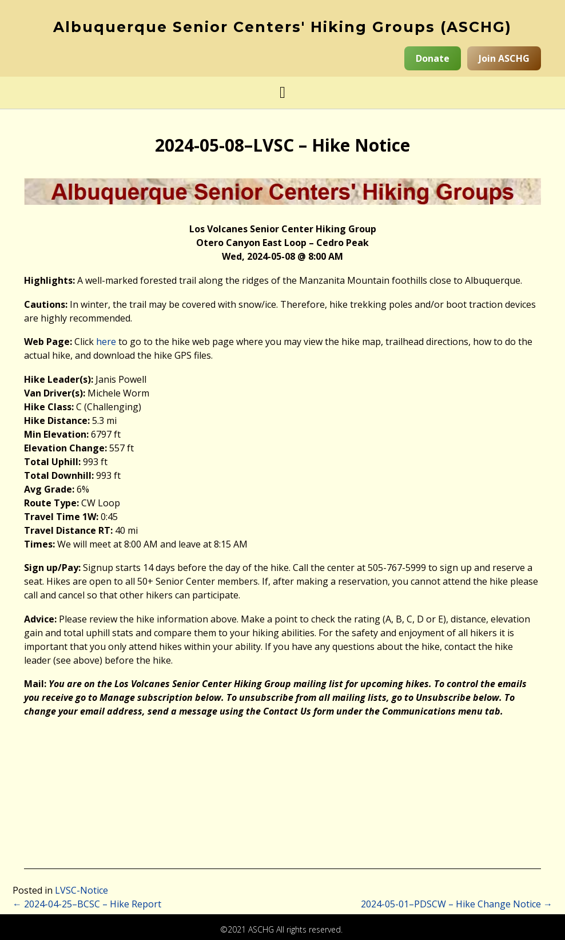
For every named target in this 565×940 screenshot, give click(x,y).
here (106, 341)
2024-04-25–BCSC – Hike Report (87, 904)
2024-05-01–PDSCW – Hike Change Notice (456, 904)
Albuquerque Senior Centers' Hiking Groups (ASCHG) (282, 26)
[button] (282, 93)
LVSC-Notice (81, 890)
